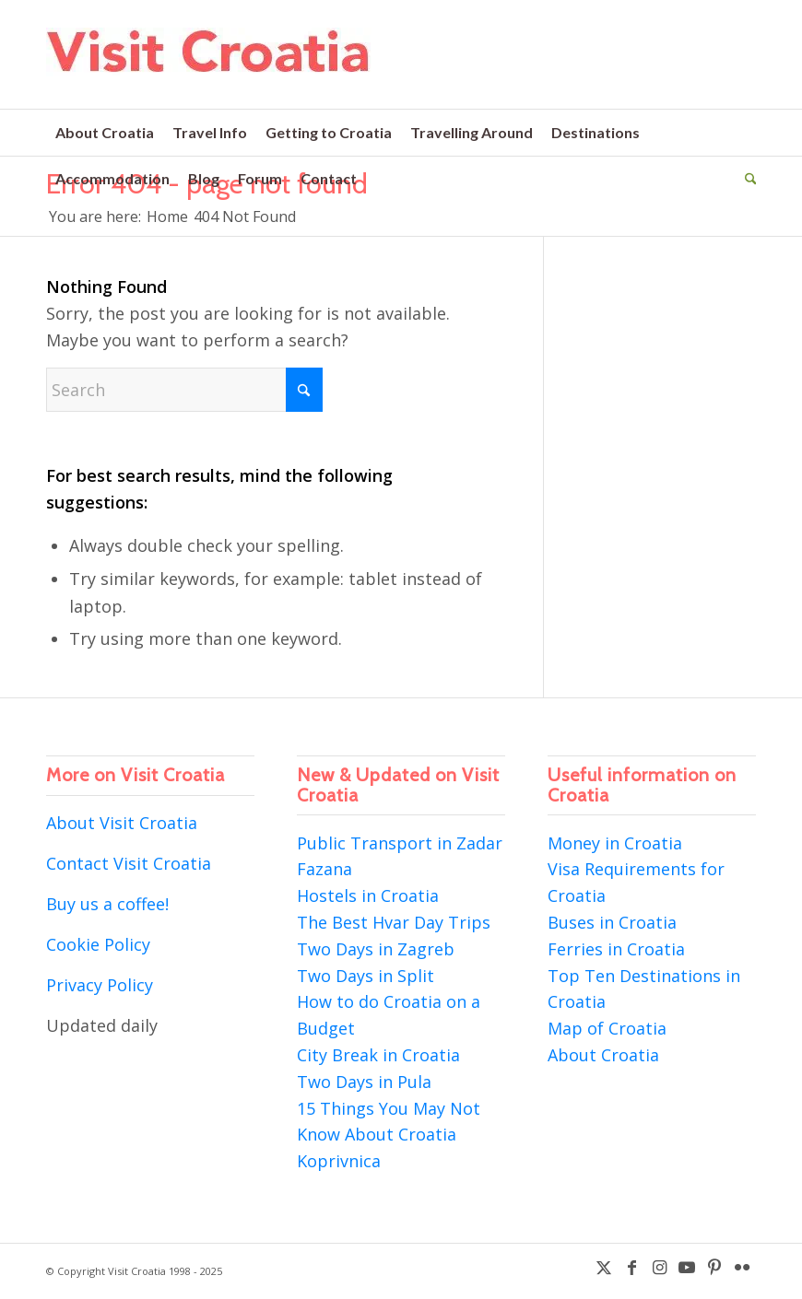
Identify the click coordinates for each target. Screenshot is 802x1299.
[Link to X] (604, 1267)
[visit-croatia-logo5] (209, 68)
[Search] (746, 179)
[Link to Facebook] (631, 1267)
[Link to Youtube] (687, 1267)
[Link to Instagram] (659, 1267)
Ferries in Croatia (616, 949)
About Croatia (603, 1055)
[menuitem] (104, 133)
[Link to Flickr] (742, 1267)
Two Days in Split (365, 976)
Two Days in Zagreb (375, 949)
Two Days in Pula (364, 1082)
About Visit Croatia (121, 823)
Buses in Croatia (612, 922)
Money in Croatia (615, 843)
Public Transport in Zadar (399, 843)
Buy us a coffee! (107, 904)
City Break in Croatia (378, 1055)
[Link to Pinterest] (714, 1267)
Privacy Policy (99, 985)
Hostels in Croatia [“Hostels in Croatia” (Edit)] (368, 895)
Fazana (324, 869)
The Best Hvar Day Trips (393, 922)
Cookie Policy (98, 944)
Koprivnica (339, 1161)
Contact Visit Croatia (128, 863)
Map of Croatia (607, 1028)
